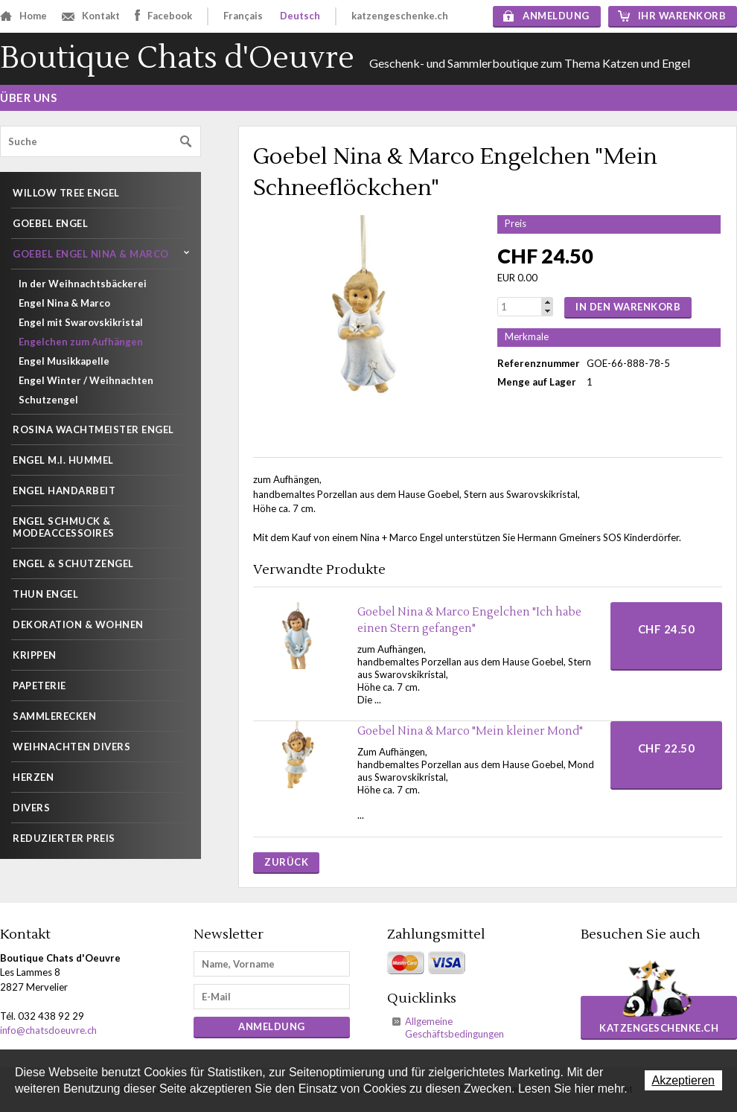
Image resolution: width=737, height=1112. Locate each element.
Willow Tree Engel (66, 193)
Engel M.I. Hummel (63, 460)
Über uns (28, 97)
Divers (31, 808)
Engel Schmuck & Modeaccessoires (64, 527)
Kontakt (91, 16)
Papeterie (39, 685)
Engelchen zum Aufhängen (81, 342)
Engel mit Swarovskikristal (81, 322)
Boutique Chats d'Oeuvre (177, 58)
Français (243, 16)
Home (23, 16)
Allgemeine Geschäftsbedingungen (454, 1027)
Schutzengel (48, 400)
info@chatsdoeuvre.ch (48, 1030)
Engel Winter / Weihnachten (86, 380)
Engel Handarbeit (64, 490)
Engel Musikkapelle (64, 361)
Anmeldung (546, 16)
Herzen (33, 777)
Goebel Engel (50, 223)
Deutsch (300, 16)
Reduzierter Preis (64, 838)
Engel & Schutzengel (73, 563)
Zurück (286, 862)
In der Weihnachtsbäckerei (83, 284)
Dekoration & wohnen (78, 624)
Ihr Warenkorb (672, 16)
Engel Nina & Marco (64, 303)
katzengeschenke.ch (399, 16)
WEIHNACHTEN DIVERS (71, 746)
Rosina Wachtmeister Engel (93, 429)
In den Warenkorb (627, 307)
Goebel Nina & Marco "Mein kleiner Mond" (470, 731)
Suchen (186, 141)
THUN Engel (45, 594)
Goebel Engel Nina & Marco (91, 254)
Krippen (35, 655)
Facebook (163, 15)
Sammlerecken (54, 716)
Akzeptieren (683, 1080)
